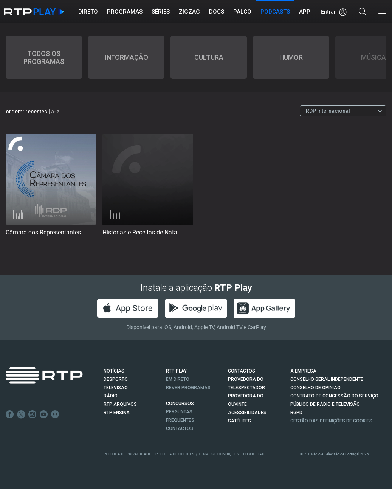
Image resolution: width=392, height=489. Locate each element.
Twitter (21, 414)
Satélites (239, 421)
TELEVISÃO (116, 387)
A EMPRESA (303, 371)
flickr (55, 414)
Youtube (44, 414)
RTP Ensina (117, 412)
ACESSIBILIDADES (247, 412)
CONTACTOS (241, 371)
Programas (125, 11)
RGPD (296, 412)
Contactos (179, 428)
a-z (55, 112)
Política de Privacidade (127, 454)
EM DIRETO (177, 379)
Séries (161, 11)
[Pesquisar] (362, 11)
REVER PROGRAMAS (188, 387)
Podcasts (275, 11)
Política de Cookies (174, 454)
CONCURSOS (180, 403)
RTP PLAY (176, 371)
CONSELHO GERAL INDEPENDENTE (326, 379)
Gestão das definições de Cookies (331, 421)
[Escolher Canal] (343, 110)
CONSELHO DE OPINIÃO (315, 387)
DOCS (216, 11)
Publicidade (255, 454)
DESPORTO (116, 379)
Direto (88, 11)
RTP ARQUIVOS (120, 404)
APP (304, 11)
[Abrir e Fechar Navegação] (382, 12)
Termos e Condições (218, 454)
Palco (242, 11)
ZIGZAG (189, 11)
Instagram (32, 414)
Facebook (10, 414)
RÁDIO (111, 396)
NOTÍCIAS (114, 371)
